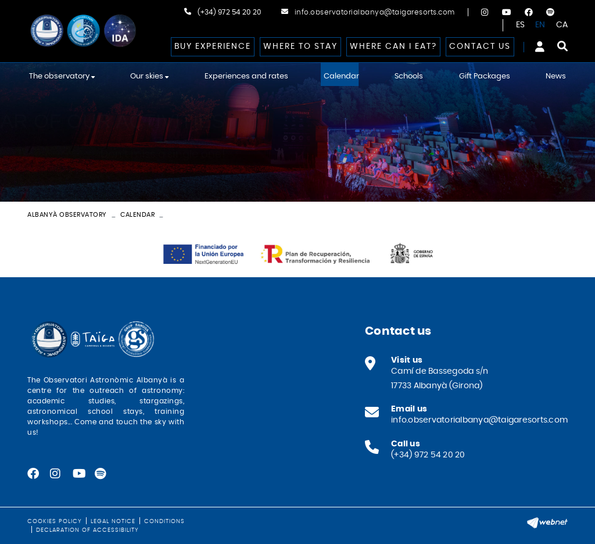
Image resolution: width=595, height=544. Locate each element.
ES (520, 25)
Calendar (137, 215)
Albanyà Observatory (67, 215)
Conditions (164, 521)
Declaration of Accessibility (87, 530)
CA (562, 25)
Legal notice (113, 521)
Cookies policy (54, 521)
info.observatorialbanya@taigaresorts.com (375, 12)
